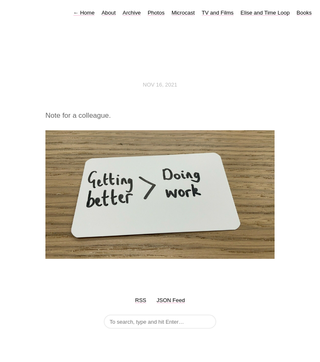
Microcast (183, 13)
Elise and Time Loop (265, 13)
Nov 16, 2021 (160, 85)
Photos (156, 13)
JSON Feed (171, 300)
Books (304, 13)
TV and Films (218, 13)
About (109, 13)
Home (84, 13)
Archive (131, 13)
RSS (140, 300)
